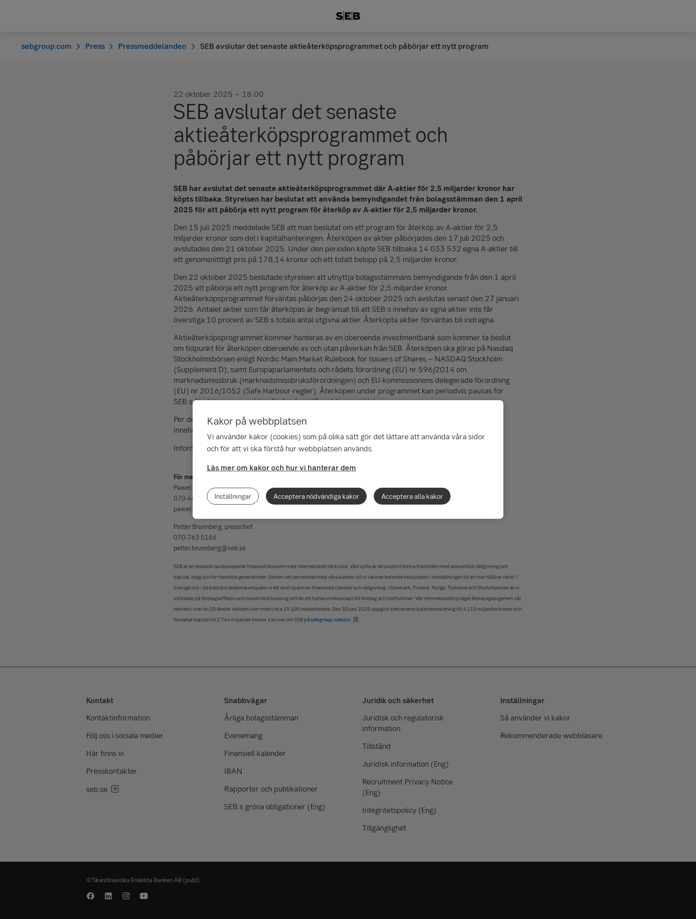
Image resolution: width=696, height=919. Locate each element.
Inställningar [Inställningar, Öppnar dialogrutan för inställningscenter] (232, 496)
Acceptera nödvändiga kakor (316, 496)
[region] (348, 459)
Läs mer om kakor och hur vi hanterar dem (281, 467)
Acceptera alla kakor (412, 496)
